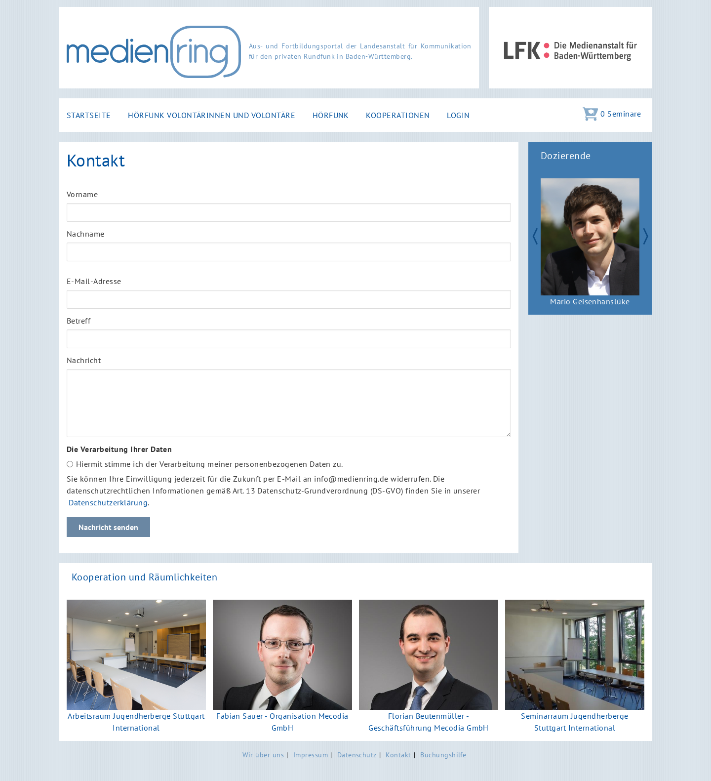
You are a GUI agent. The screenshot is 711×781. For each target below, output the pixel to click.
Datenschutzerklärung (108, 502)
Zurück (530, 235)
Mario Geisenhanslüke (590, 301)
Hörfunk (331, 115)
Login (458, 115)
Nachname (86, 234)
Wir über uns (263, 754)
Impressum (310, 754)
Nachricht (84, 360)
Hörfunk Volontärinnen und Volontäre (211, 115)
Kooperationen (398, 115)
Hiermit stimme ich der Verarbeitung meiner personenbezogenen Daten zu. (209, 464)
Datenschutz (357, 754)
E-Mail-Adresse (94, 281)
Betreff (78, 321)
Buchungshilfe (443, 754)
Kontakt (398, 754)
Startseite (89, 115)
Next (649, 235)
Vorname (82, 194)
